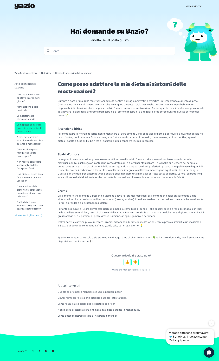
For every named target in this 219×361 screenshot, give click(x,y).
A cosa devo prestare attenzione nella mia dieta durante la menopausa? (99, 309)
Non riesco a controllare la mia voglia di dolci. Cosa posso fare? (29, 165)
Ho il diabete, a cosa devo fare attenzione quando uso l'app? (30, 177)
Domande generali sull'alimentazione (73, 73)
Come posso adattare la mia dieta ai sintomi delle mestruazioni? (29, 128)
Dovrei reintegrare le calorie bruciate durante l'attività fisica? (92, 297)
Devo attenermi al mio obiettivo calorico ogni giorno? (28, 98)
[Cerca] (109, 51)
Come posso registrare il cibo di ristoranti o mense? (87, 315)
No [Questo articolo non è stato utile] (135, 262)
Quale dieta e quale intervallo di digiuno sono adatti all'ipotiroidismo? (30, 205)
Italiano (22, 350)
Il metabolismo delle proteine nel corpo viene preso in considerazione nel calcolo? (29, 191)
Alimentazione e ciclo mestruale (27, 108)
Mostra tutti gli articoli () (28, 215)
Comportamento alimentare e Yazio (26, 117)
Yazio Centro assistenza (26, 73)
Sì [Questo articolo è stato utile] (127, 262)
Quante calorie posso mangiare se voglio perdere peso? (90, 291)
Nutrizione (46, 73)
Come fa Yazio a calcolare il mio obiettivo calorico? (86, 303)
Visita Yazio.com (194, 6)
